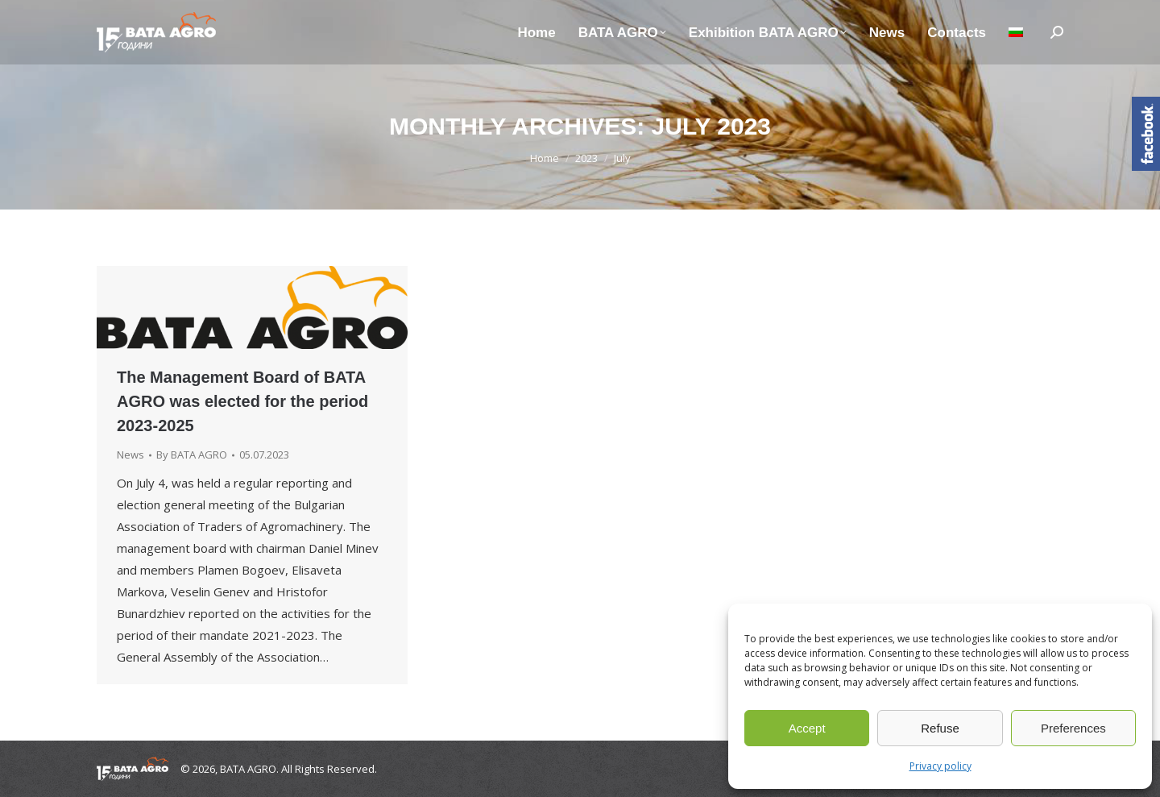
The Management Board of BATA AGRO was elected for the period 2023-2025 (242, 401)
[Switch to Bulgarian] (1015, 32)
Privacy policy (940, 766)
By (191, 454)
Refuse (940, 728)
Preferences (1073, 728)
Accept (807, 728)
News (130, 454)
